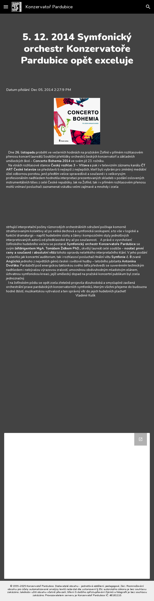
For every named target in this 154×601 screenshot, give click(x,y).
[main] (77, 48)
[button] (6, 6)
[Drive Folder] (77, 506)
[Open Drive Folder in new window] (140, 439)
